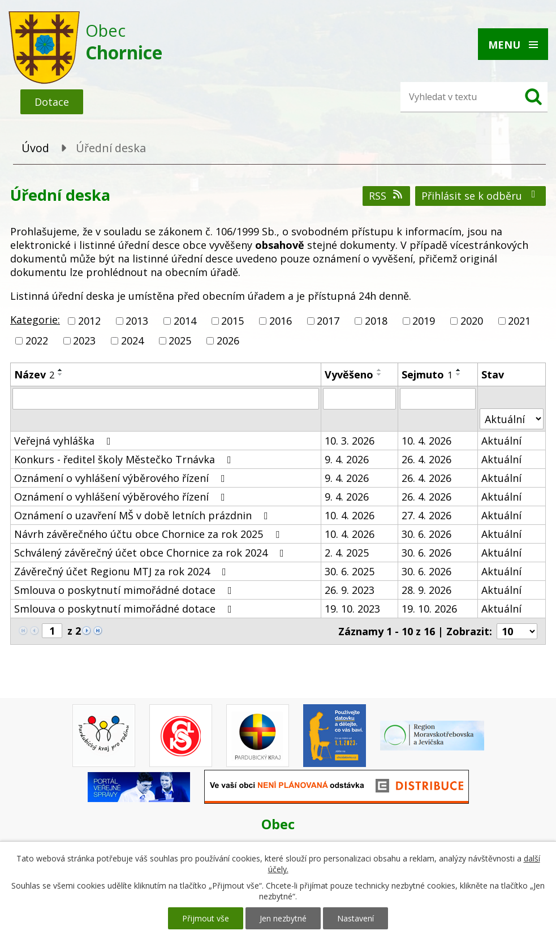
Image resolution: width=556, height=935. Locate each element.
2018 (376, 321)
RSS (386, 195)
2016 (280, 321)
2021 (519, 321)
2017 (328, 321)
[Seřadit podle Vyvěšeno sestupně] (379, 374)
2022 (36, 340)
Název (34, 374)
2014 (185, 321)
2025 (180, 340)
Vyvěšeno (349, 374)
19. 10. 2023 (352, 608)
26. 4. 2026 (426, 459)
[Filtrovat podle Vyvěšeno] (359, 399)
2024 (132, 340)
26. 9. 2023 (349, 590)
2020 (471, 321)
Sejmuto (427, 374)
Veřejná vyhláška (64, 440)
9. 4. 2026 (347, 459)
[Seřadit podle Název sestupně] (60, 374)
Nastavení (355, 918)
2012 (89, 321)
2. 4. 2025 (347, 552)
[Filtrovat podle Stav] (512, 418)
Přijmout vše (205, 918)
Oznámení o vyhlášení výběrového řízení (122, 478)
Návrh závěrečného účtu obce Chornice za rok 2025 (149, 534)
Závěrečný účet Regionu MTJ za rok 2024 (122, 571)
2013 (137, 321)
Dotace (52, 102)
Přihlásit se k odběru (480, 195)
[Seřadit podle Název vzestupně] (60, 370)
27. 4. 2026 (426, 515)
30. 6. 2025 (349, 571)
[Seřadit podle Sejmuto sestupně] (458, 374)
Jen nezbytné (283, 918)
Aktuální (501, 440)
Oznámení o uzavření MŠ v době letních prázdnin (143, 515)
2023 (84, 340)
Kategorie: (35, 319)
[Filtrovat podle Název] (165, 399)
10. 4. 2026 (426, 440)
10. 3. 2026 (349, 440)
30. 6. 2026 (426, 534)
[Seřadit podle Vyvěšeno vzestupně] (379, 370)
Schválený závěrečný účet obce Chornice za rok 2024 (151, 552)
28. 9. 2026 (426, 590)
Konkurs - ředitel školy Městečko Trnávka (125, 459)
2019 (423, 321)
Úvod (35, 148)
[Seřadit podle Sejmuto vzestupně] (458, 370)
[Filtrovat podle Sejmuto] (437, 399)
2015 (232, 321)
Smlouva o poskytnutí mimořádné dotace (125, 590)
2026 (228, 340)
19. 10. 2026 (429, 608)
